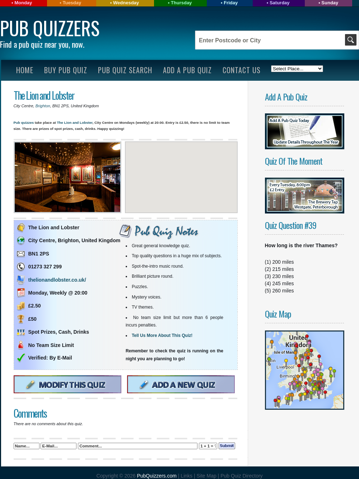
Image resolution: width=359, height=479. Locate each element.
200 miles (283, 262)
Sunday (329, 2)
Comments (30, 413)
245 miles (283, 283)
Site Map (207, 476)
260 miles (283, 290)
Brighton (43, 106)
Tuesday (71, 2)
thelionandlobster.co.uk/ (57, 280)
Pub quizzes (24, 123)
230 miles (283, 276)
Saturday (280, 2)
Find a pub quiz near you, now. (42, 44)
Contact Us (242, 70)
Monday (23, 2)
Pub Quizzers (49, 28)
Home (24, 70)
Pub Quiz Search (125, 70)
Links (186, 476)
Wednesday (126, 2)
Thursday (181, 2)
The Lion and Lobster (44, 95)
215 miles (283, 269)
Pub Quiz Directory (241, 476)
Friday (231, 2)
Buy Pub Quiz (65, 70)
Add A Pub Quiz (187, 70)
